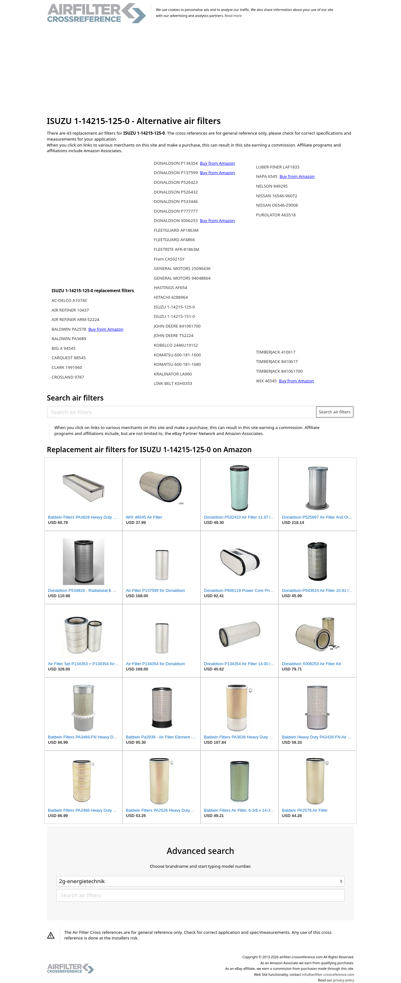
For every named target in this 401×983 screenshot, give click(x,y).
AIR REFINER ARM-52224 (75, 319)
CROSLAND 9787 (68, 377)
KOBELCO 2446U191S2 (176, 345)
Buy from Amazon (105, 329)
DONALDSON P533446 (176, 201)
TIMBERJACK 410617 (275, 352)
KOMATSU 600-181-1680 (177, 364)
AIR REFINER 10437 (70, 310)
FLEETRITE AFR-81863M (176, 249)
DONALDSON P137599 (176, 172)
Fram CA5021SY (169, 259)
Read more (233, 15)
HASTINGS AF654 (170, 287)
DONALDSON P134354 (176, 163)
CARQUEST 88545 (69, 357)
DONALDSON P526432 (176, 192)
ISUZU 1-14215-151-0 (174, 316)
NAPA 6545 (267, 176)
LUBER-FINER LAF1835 (277, 167)
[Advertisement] (200, 70)
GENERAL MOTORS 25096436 (182, 268)
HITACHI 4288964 (171, 297)
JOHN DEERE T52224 (173, 335)
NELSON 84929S (272, 186)
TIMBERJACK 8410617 (277, 361)
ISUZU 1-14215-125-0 (174, 307)
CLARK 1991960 (67, 367)
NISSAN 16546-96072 (276, 196)
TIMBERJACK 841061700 (279, 371)
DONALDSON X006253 (176, 220)
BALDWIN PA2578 (69, 329)
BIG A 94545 (64, 348)
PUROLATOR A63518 (276, 215)
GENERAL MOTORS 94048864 (182, 278)
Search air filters (335, 412)
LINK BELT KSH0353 (173, 383)
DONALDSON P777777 (176, 211)
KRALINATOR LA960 (173, 374)
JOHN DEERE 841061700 (177, 326)
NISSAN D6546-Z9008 (277, 205)
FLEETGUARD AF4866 (174, 239)
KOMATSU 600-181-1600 (177, 355)
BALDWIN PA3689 (69, 338)
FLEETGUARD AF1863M (176, 230)
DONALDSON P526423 (176, 182)
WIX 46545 (267, 381)
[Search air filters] (181, 411)
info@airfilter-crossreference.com (328, 974)
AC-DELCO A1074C (69, 300)
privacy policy (343, 980)
